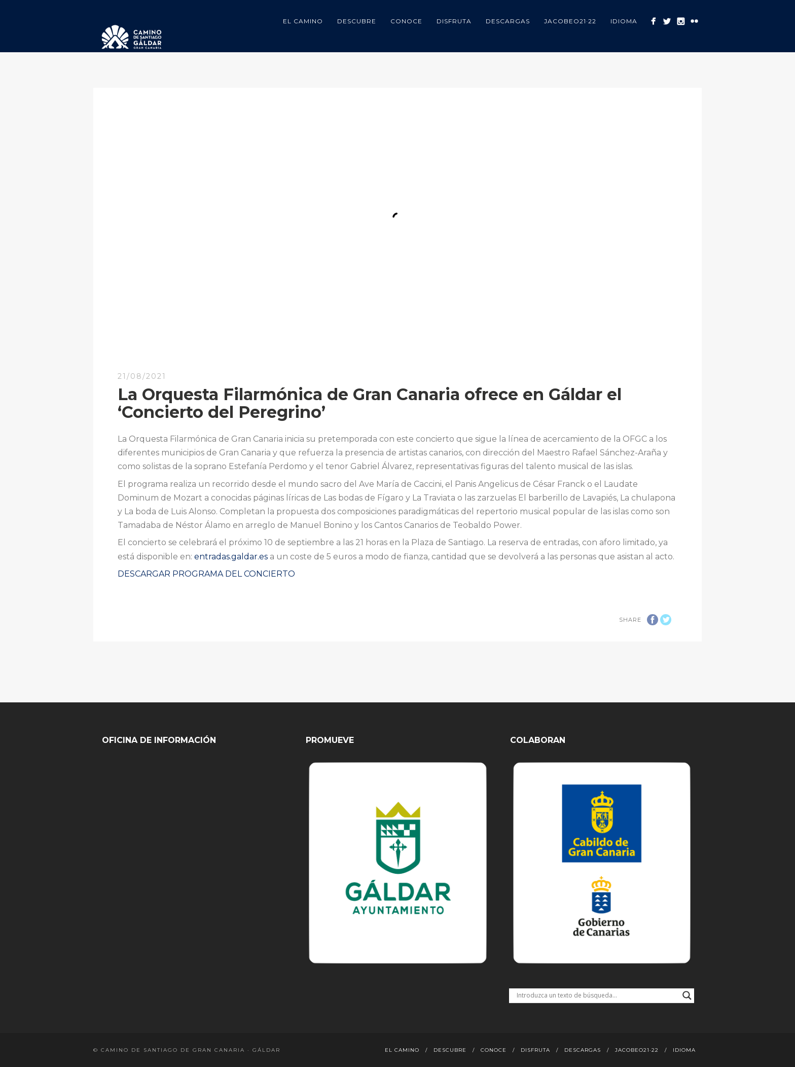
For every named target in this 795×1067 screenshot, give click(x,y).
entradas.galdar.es (231, 556)
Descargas (508, 21)
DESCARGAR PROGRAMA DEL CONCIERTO (206, 574)
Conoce (406, 21)
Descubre (356, 21)
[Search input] (597, 995)
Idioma (623, 21)
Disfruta (454, 21)
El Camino (303, 21)
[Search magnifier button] (687, 995)
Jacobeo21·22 (570, 21)
